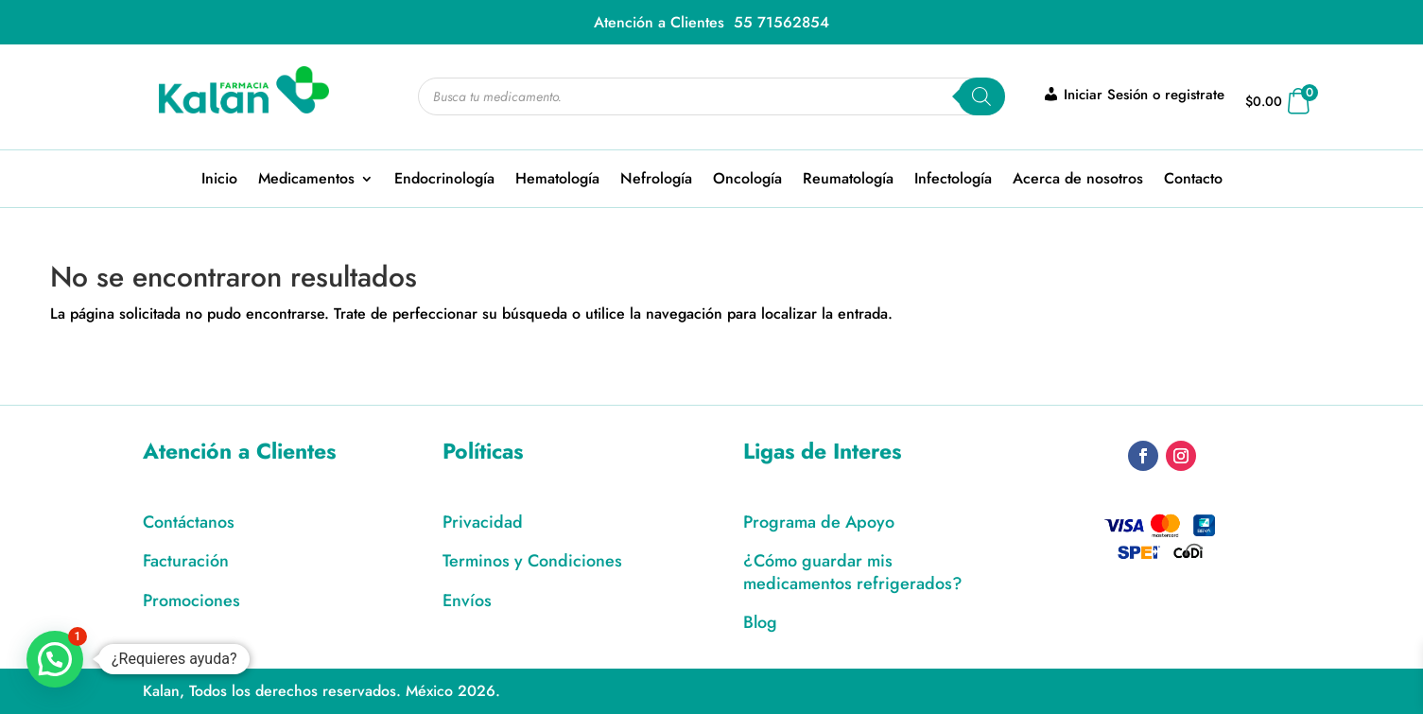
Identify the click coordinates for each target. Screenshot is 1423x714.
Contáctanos (188, 522)
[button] (54, 659)
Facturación (186, 561)
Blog (760, 622)
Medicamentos (306, 180)
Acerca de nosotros (1078, 180)
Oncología (747, 180)
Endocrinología (444, 180)
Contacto (1193, 180)
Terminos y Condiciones (532, 561)
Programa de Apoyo (818, 522)
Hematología (557, 180)
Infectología (953, 180)
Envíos (467, 600)
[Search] (981, 96)
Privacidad (483, 522)
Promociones (191, 600)
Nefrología (656, 180)
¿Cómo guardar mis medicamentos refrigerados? (853, 572)
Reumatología (848, 180)
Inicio (219, 180)
